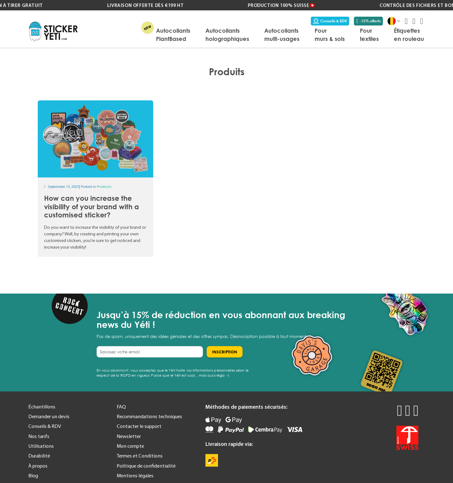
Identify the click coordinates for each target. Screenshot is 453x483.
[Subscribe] (225, 351)
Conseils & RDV (330, 21)
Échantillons (41, 406)
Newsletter (129, 436)
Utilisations (41, 446)
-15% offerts (368, 21)
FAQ (121, 406)
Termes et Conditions (140, 455)
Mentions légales (135, 475)
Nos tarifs (38, 436)
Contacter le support (139, 426)
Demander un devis (49, 416)
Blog (33, 475)
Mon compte (130, 446)
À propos (38, 466)
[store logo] (53, 32)
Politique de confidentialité (146, 466)
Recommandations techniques (149, 416)
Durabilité (39, 455)
